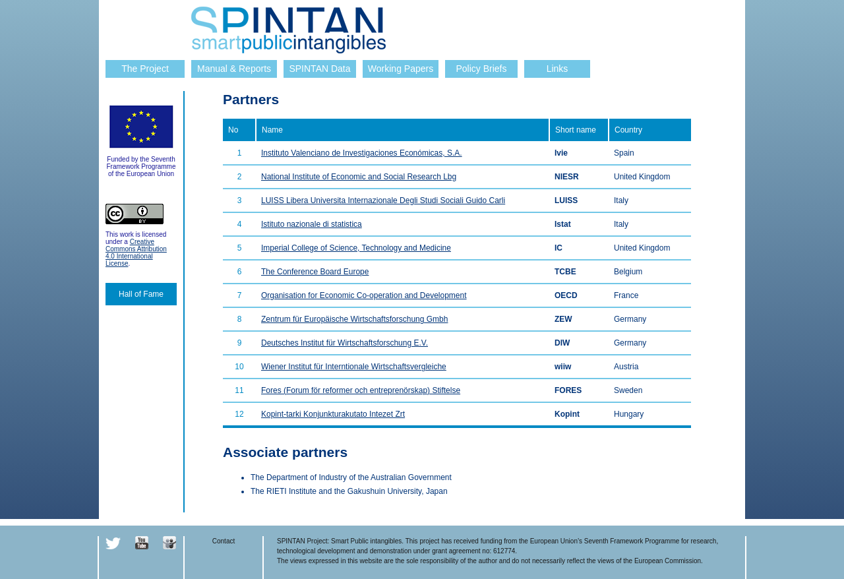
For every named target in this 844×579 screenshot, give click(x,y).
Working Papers (400, 68)
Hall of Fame (141, 294)
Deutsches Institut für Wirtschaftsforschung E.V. (344, 343)
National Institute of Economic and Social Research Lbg (358, 176)
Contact (223, 541)
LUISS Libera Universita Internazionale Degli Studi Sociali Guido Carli (383, 200)
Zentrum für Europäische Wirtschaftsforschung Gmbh (354, 319)
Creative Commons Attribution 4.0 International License (136, 252)
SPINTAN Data (319, 68)
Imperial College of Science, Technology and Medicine (356, 248)
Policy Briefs (481, 68)
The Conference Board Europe (315, 271)
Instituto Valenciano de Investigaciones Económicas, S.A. (361, 153)
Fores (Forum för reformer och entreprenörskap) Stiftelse (360, 390)
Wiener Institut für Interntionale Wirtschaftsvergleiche (353, 366)
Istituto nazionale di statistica (311, 224)
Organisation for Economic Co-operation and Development (364, 295)
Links (557, 68)
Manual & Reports (234, 68)
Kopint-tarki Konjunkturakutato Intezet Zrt (333, 414)
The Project (145, 68)
